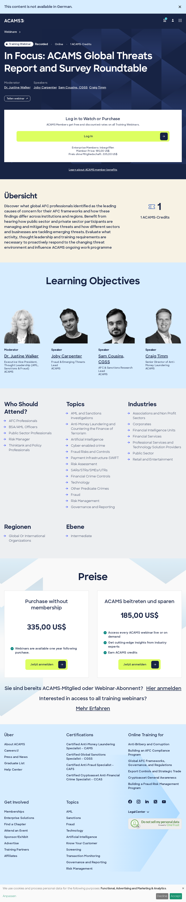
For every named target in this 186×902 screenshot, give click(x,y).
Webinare (12, 32)
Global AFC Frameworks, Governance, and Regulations (150, 763)
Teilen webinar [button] (17, 98)
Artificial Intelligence (81, 837)
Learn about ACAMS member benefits (93, 169)
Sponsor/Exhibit (16, 837)
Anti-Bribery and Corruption (148, 744)
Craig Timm (97, 87)
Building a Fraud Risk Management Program (153, 786)
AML (69, 812)
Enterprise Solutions (19, 818)
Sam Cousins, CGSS (73, 87)
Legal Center (138, 812)
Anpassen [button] (9, 896)
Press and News (16, 757)
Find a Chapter (15, 824)
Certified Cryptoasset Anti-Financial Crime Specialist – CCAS (93, 777)
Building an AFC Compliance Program (149, 753)
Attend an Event (16, 831)
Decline (162, 896)
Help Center (13, 770)
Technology (74, 831)
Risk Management (79, 869)
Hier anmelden (163, 688)
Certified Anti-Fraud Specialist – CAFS (90, 767)
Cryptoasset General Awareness (152, 778)
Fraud (70, 824)
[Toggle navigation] (180, 20)
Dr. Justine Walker (17, 87)
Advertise (11, 843)
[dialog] (93, 893)
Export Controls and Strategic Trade (154, 771)
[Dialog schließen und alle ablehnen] (183, 887)
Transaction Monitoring (83, 856)
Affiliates (10, 856)
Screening (73, 850)
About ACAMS (14, 744)
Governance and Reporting (86, 862)
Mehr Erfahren (93, 708)
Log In (88, 136)
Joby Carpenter (45, 87)
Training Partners (16, 850)
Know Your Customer (81, 843)
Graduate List (14, 763)
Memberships (14, 812)
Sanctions (73, 818)
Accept (176, 896)
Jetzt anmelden (41, 664)
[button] (165, 20)
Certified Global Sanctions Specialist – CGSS (86, 757)
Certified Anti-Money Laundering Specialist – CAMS (90, 746)
